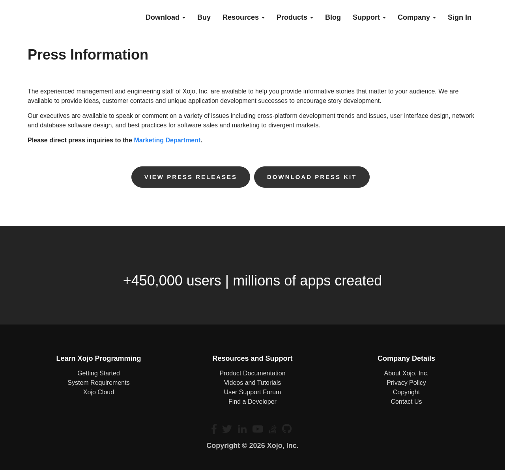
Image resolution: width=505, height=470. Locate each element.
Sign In (459, 17)
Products (295, 17)
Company (417, 17)
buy (204, 17)
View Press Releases (190, 176)
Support (369, 17)
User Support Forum (252, 392)
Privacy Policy (406, 382)
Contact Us (406, 401)
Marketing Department (167, 140)
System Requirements (98, 382)
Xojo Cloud (98, 392)
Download (165, 17)
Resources (244, 17)
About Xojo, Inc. (406, 373)
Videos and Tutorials (252, 382)
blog (333, 17)
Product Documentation (252, 373)
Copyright (406, 392)
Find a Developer (252, 401)
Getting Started (98, 373)
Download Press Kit (312, 176)
